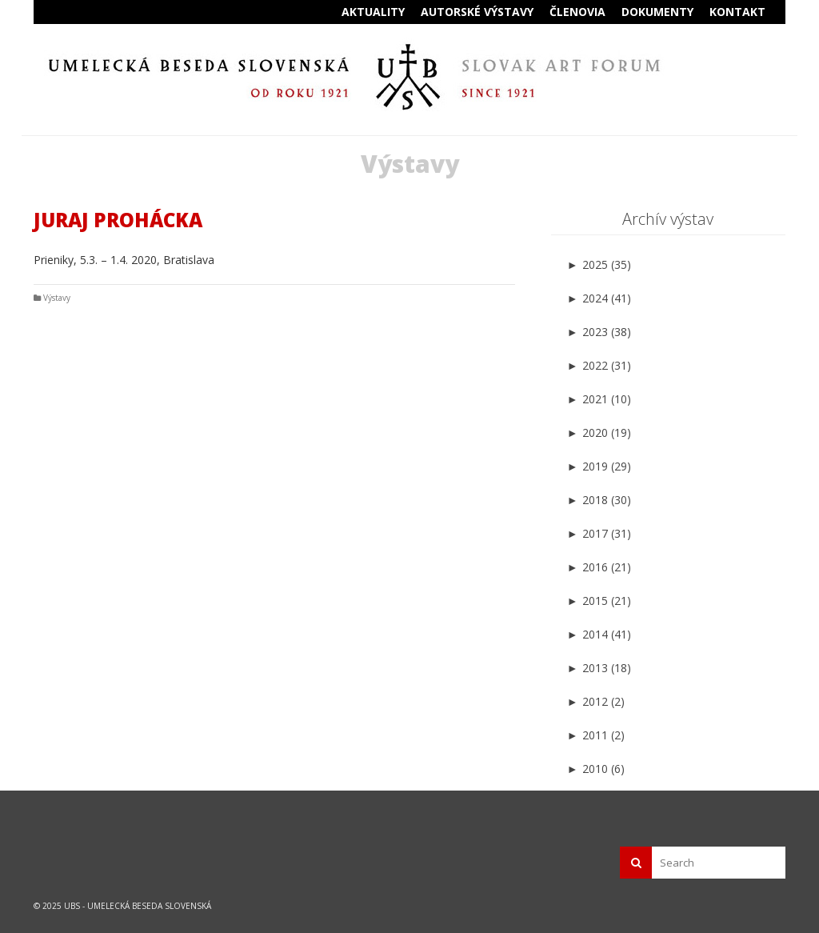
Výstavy (56, 297)
